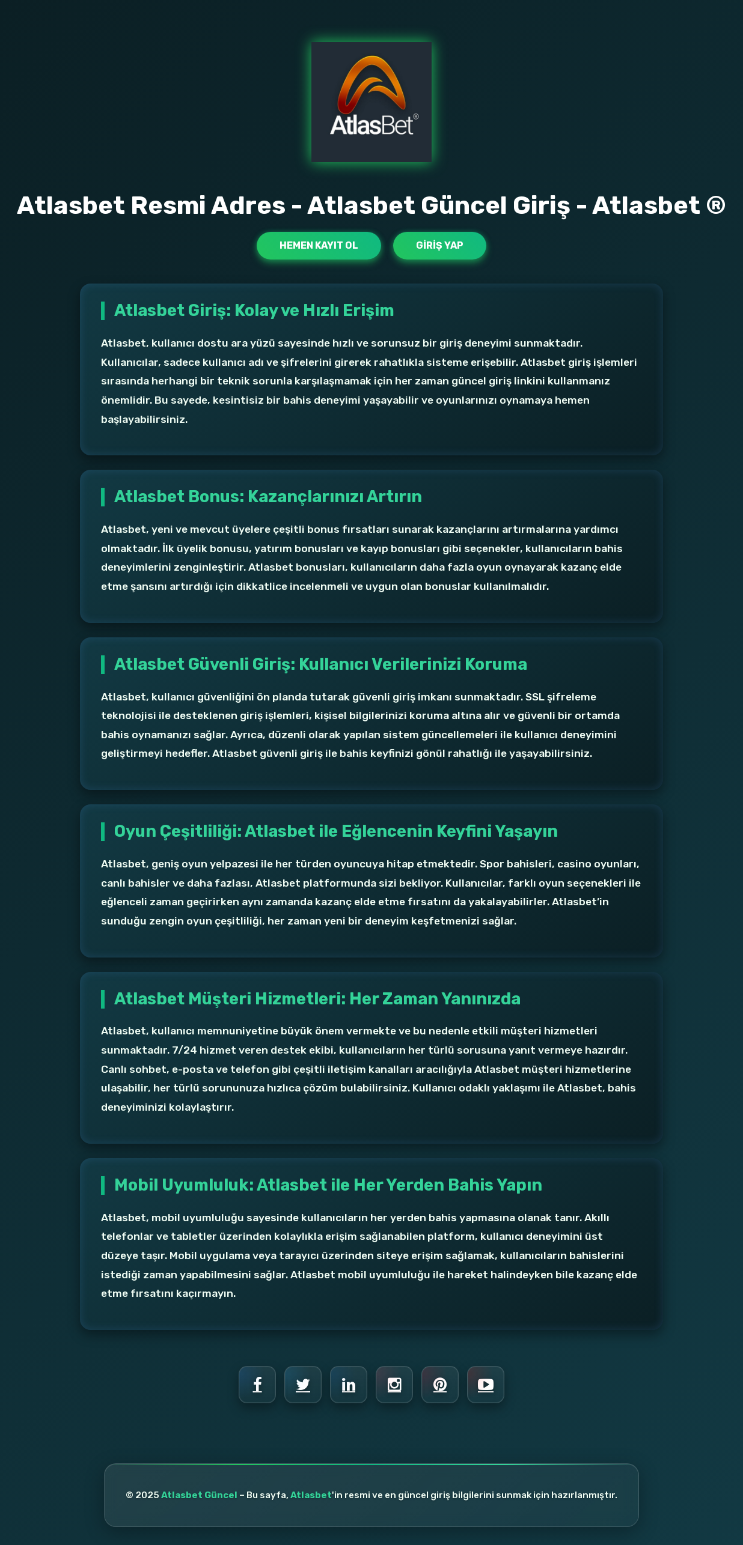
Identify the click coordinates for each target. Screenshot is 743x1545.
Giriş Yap (439, 245)
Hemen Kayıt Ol (319, 245)
